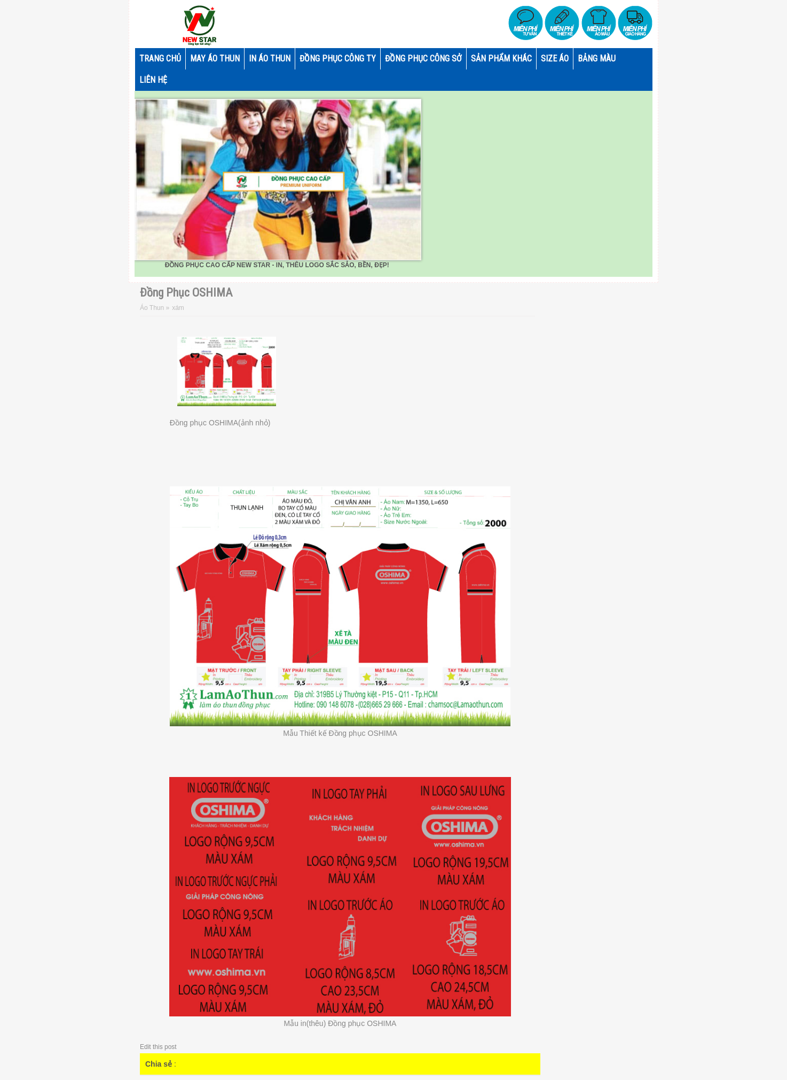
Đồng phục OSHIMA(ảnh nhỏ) (220, 422)
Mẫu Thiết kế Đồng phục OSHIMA (340, 733)
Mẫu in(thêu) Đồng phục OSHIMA (340, 1023)
